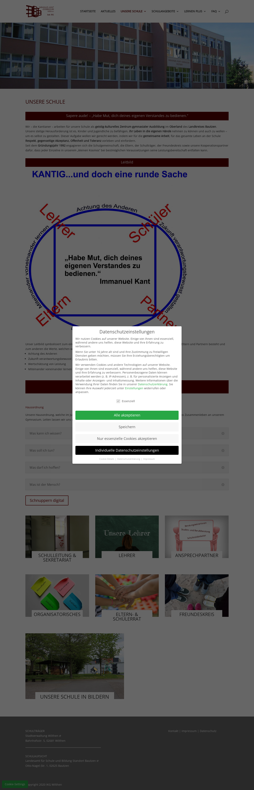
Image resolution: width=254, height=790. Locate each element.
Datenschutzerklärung (152, 384)
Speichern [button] (127, 426)
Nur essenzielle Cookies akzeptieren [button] (127, 438)
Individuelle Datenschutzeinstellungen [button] (127, 450)
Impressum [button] (149, 459)
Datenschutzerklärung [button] (129, 459)
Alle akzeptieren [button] (127, 415)
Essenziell (125, 401)
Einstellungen (134, 388)
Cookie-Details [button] (107, 459)
